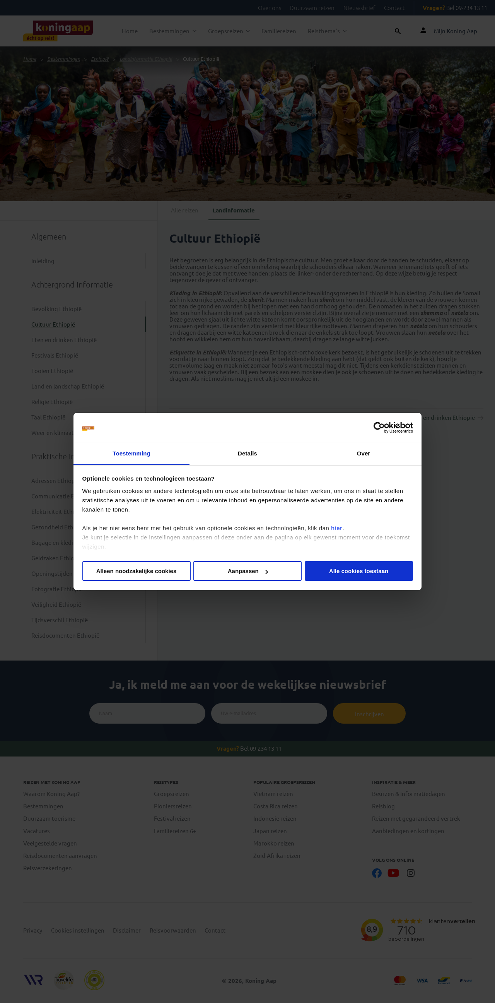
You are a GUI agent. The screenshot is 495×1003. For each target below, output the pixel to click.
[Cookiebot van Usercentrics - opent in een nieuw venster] (379, 428)
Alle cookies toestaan (358, 571)
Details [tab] (247, 453)
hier (337, 528)
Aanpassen (248, 571)
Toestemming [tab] (131, 453)
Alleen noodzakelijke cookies (136, 571)
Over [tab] (363, 453)
